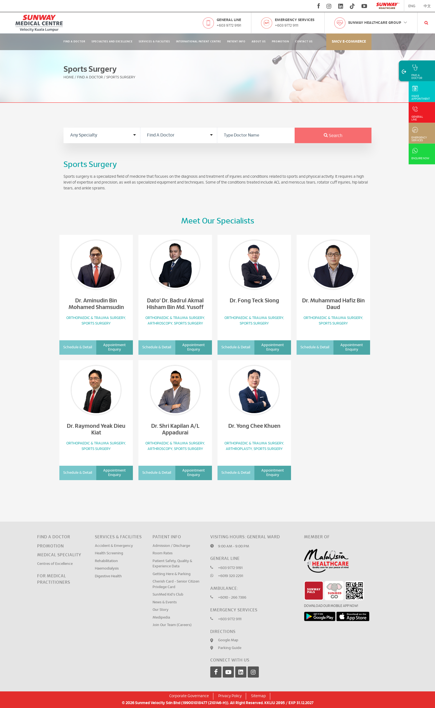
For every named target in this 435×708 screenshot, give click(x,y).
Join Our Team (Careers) (172, 625)
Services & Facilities (154, 41)
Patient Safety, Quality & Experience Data (172, 563)
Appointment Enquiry (114, 347)
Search (333, 135)
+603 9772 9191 (229, 25)
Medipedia (161, 617)
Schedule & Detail (77, 347)
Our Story (160, 610)
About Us (259, 41)
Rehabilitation (106, 561)
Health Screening (109, 553)
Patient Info (236, 41)
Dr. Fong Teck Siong (254, 300)
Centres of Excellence (55, 564)
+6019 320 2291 (230, 576)
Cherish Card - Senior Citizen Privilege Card (176, 584)
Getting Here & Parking (172, 574)
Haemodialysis (107, 568)
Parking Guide (229, 648)
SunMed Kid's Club (168, 594)
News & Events (165, 602)
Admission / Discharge (171, 546)
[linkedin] (341, 6)
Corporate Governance (189, 696)
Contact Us (304, 41)
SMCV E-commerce (349, 41)
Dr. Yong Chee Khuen (254, 426)
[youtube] (365, 6)
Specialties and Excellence (112, 41)
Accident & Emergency (114, 546)
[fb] (318, 6)
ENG (411, 6)
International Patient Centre (198, 41)
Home (69, 77)
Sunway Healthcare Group (378, 23)
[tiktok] (352, 6)
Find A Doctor (74, 41)
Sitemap (258, 696)
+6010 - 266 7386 (232, 597)
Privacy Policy (230, 696)
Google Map (228, 640)
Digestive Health (108, 576)
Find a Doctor (53, 537)
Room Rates (163, 553)
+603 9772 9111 (286, 25)
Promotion (280, 41)
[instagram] (329, 6)
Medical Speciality (59, 555)
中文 (427, 6)
